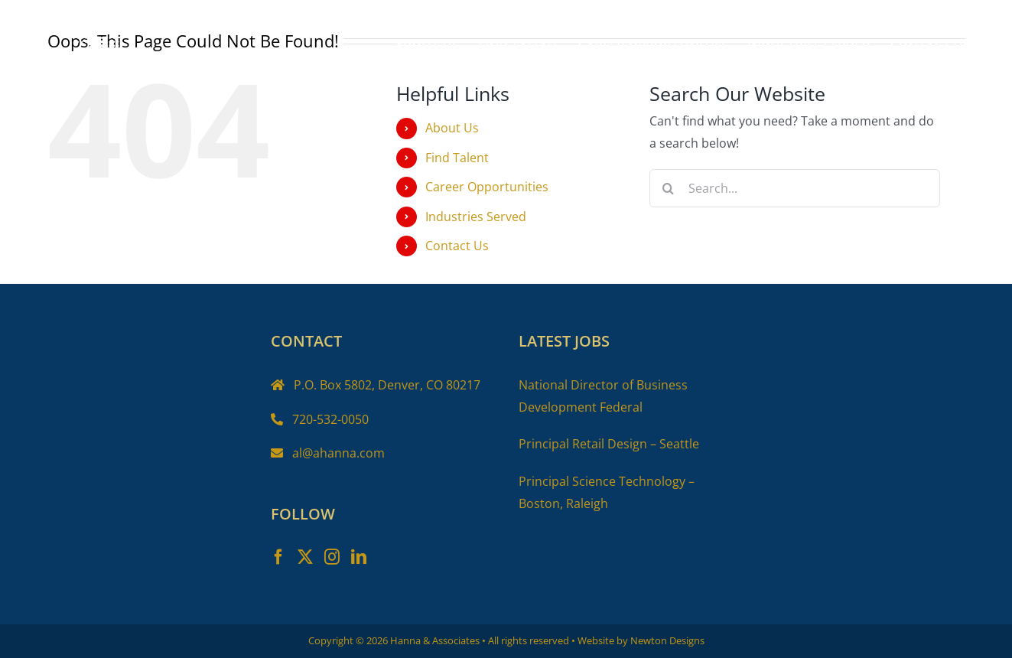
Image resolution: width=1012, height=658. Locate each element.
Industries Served (475, 216)
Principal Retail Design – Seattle (609, 443)
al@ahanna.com (338, 453)
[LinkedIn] (358, 557)
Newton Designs (667, 640)
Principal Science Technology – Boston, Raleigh (607, 492)
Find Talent (457, 157)
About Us (452, 127)
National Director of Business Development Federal (603, 395)
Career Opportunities (486, 186)
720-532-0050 (330, 419)
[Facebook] (278, 557)
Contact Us (457, 245)
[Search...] (794, 188)
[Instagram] (332, 557)
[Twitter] (305, 557)
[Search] (668, 188)
